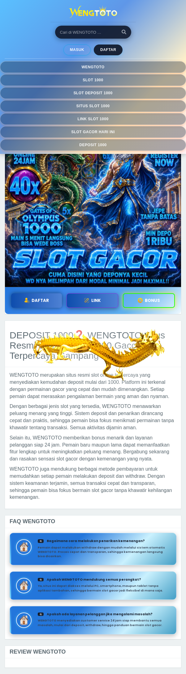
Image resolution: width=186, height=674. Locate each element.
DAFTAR (36, 300)
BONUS (148, 300)
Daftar (108, 50)
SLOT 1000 (93, 80)
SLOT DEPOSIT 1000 (92, 93)
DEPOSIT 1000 (92, 145)
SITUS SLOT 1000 (93, 106)
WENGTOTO (92, 67)
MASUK (77, 50)
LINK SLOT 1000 (92, 119)
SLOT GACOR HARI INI (93, 132)
